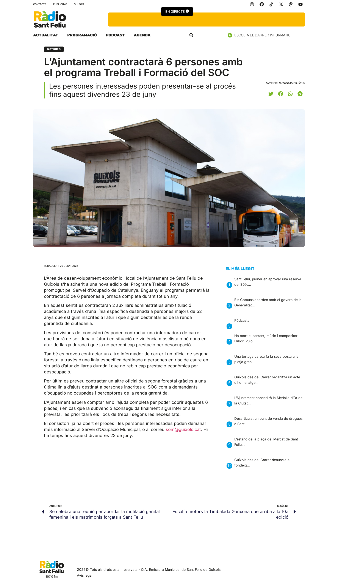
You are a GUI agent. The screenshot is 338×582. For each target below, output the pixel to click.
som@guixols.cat (183, 429)
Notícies (54, 49)
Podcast (115, 35)
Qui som (79, 4)
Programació (82, 35)
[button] (191, 35)
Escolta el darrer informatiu (261, 35)
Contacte (39, 4)
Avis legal (84, 575)
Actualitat (45, 35)
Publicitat (60, 4)
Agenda (142, 35)
